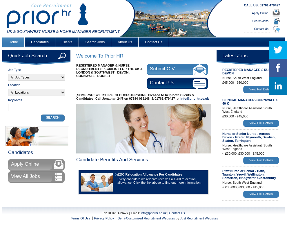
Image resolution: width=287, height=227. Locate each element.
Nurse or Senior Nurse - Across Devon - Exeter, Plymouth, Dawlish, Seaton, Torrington (248, 137)
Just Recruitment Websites (199, 218)
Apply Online (260, 13)
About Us (125, 42)
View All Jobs (25, 176)
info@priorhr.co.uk (195, 98)
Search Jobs (260, 21)
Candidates (40, 42)
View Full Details (261, 89)
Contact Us (261, 29)
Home (13, 42)
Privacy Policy (104, 218)
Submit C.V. (163, 69)
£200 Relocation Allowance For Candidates (149, 174)
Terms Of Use (80, 218)
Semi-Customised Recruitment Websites (146, 218)
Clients (67, 42)
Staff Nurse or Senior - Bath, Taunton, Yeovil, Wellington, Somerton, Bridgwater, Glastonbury (249, 174)
